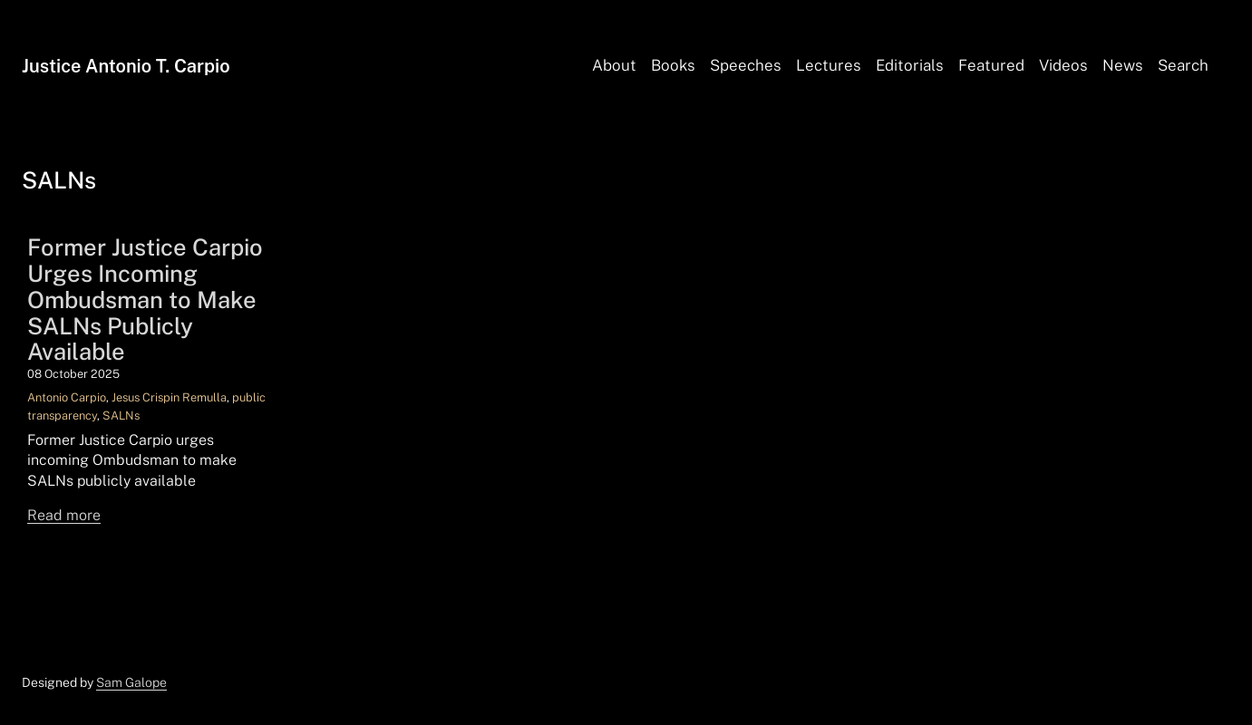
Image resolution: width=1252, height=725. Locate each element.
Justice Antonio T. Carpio (126, 66)
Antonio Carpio (66, 397)
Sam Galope (131, 682)
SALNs (121, 415)
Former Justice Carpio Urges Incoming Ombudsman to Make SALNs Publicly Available (145, 300)
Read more (64, 515)
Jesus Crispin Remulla (169, 397)
